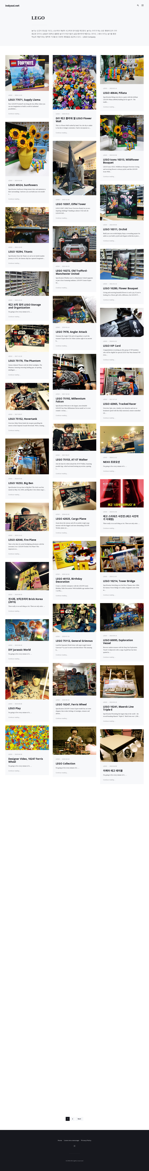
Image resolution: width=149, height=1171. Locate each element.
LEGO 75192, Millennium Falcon (70, 400)
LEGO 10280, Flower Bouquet (120, 288)
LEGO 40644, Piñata (115, 93)
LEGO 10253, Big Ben (20, 483)
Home (60, 1140)
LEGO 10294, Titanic (20, 251)
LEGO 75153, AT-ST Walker (72, 459)
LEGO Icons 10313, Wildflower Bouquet (121, 161)
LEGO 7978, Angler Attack (71, 332)
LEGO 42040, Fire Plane (22, 539)
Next (79, 1119)
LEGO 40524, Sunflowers (23, 185)
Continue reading (14, 113)
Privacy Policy (86, 1140)
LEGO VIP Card (112, 345)
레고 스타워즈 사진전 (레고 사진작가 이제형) (121, 518)
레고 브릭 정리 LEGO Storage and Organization (24, 306)
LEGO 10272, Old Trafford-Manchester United (71, 272)
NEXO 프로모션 (111, 462)
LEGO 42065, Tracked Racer (119, 404)
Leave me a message (71, 1140)
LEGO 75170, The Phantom (24, 360)
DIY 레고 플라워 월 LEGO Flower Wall (74, 120)
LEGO (10, 95)
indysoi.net (12, 5)
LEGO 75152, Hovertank (22, 419)
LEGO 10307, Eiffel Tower (71, 204)
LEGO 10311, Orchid (115, 229)
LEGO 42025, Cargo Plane (71, 518)
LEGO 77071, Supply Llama (24, 99)
